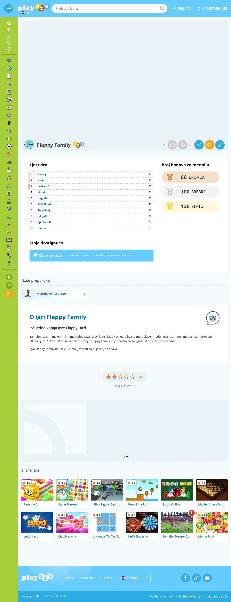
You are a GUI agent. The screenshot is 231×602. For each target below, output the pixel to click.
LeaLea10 (43, 186)
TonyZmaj (44, 210)
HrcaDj (42, 174)
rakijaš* (42, 216)
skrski (41, 192)
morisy (42, 228)
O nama (106, 578)
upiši (127, 255)
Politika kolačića (190, 596)
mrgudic (43, 198)
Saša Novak (45, 204)
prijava (182, 8)
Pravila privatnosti (161, 596)
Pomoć (69, 578)
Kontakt (87, 578)
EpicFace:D (44, 222)
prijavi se (113, 255)
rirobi (41, 180)
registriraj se (212, 8)
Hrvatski (130, 578)
